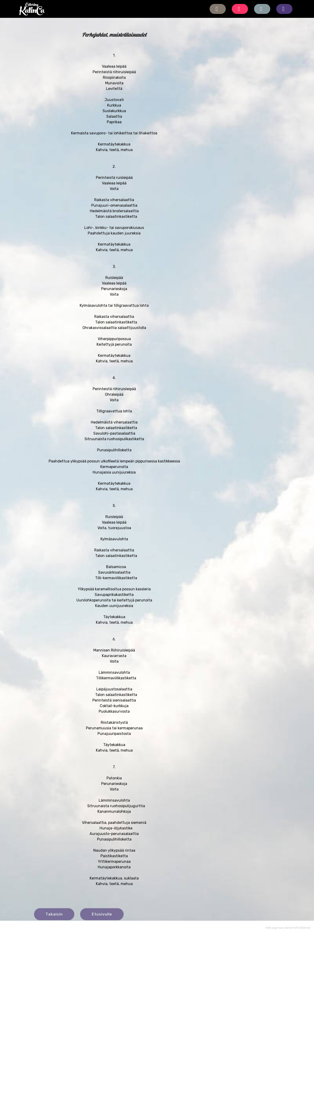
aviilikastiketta (124, 601)
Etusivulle (102, 918)
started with (291, 929)
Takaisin (54, 918)
